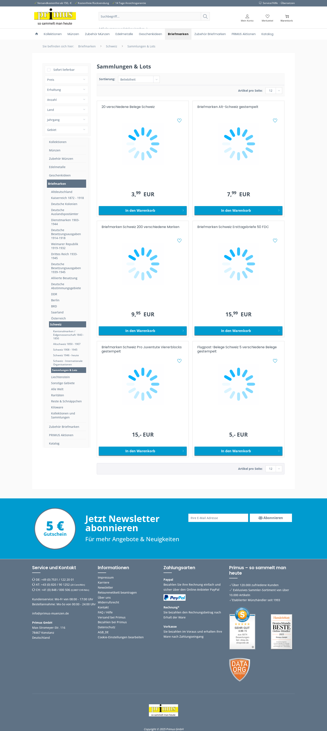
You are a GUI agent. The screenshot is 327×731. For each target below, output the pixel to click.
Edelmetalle (57, 167)
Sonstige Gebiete (63, 383)
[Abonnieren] (271, 518)
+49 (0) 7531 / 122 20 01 (57, 580)
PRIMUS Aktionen (61, 435)
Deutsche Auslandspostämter (64, 212)
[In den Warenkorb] (143, 210)
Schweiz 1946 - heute (66, 355)
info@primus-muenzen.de (50, 613)
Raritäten (57, 395)
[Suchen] (205, 16)
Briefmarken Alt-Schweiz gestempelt (227, 107)
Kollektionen (58, 142)
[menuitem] (154, 21)
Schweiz (56, 324)
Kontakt (103, 607)
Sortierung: (107, 79)
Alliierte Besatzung (64, 278)
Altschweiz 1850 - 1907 (66, 344)
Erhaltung (54, 90)
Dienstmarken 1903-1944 (65, 222)
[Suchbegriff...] (154, 16)
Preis (50, 80)
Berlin (55, 300)
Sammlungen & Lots (64, 370)
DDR (54, 294)
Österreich (58, 318)
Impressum (106, 577)
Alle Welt (57, 389)
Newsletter (105, 587)
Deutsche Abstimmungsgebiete (66, 286)
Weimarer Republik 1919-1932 (64, 246)
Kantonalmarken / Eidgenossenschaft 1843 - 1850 (68, 334)
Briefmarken (57, 184)
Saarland (57, 312)
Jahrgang (53, 120)
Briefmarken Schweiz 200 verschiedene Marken (140, 227)
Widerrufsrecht (108, 602)
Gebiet (51, 130)
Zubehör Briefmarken (64, 427)
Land (50, 110)
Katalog (54, 443)
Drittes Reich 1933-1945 (64, 256)
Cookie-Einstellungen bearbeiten (121, 637)
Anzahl (52, 100)
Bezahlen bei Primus (112, 622)
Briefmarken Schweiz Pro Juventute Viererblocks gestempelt (142, 349)
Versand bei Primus (112, 617)
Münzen (54, 150)
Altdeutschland (61, 192)
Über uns (104, 597)
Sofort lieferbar (64, 70)
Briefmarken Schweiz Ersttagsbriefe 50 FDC (233, 227)
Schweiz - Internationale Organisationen (68, 362)
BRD (54, 306)
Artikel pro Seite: (250, 90)
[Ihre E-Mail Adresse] (218, 518)
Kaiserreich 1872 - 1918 (67, 198)
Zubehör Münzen (61, 159)
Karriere (103, 582)
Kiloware (57, 407)
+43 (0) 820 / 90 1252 (55, 585)
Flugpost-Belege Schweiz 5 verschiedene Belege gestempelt (237, 349)
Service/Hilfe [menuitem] (268, 3)
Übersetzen (288, 3)
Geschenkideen (60, 175)
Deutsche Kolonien (64, 204)
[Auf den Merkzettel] (179, 121)
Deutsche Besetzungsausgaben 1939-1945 (66, 268)
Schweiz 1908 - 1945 (65, 349)
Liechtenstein (60, 377)
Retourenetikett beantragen (117, 592)
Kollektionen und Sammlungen (63, 415)
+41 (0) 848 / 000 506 (56, 590)
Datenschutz (106, 627)
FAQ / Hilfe (105, 612)
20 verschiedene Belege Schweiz (128, 107)
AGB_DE (103, 632)
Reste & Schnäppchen (66, 401)
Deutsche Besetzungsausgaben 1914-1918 (66, 234)
